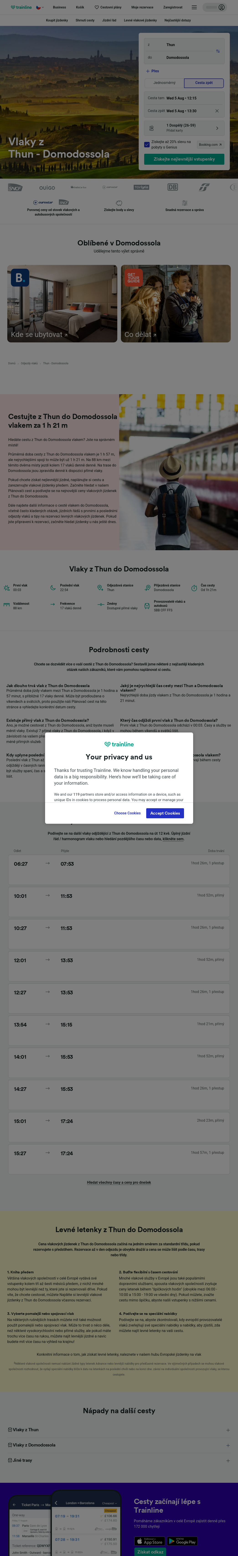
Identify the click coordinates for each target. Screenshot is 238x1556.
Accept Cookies (165, 813)
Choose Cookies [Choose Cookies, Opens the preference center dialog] (127, 813)
